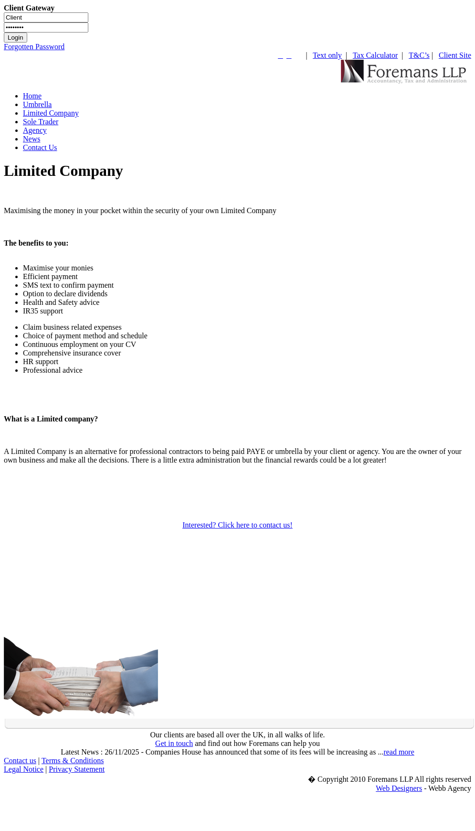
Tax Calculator (375, 55)
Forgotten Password (34, 47)
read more (398, 752)
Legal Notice (23, 769)
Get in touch (174, 743)
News (31, 139)
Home (32, 96)
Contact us (20, 760)
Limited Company (51, 113)
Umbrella (37, 104)
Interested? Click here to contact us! (237, 525)
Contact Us (40, 147)
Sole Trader (40, 122)
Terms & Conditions (73, 760)
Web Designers (399, 788)
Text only (327, 55)
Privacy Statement (77, 769)
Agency (35, 130)
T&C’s (419, 55)
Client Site (455, 55)
